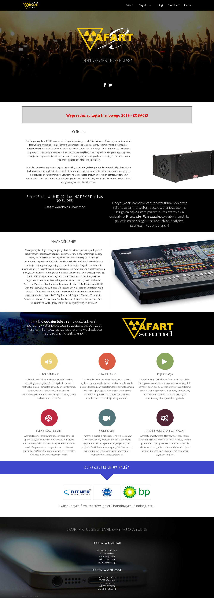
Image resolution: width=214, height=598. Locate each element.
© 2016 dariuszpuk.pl (30, 596)
